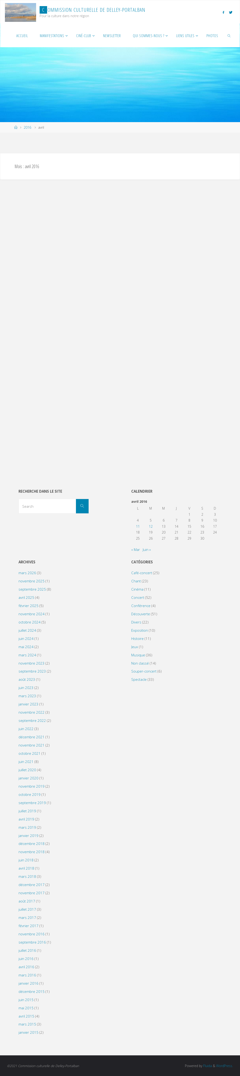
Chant (136, 581)
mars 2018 (27, 876)
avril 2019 (26, 819)
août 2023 (27, 679)
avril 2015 (26, 1016)
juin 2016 (26, 958)
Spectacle (139, 679)
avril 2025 (26, 597)
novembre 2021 (32, 745)
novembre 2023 (32, 663)
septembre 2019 (32, 802)
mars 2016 (27, 975)
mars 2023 (27, 695)
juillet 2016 (27, 950)
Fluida (207, 1066)
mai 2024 (26, 646)
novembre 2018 (32, 851)
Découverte (140, 614)
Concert (137, 597)
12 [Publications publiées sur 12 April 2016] (151, 526)
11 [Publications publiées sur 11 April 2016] (138, 526)
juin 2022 (26, 728)
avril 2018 (26, 868)
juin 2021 (26, 761)
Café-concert (141, 572)
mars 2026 (27, 572)
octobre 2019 (30, 794)
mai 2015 (26, 1008)
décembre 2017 (32, 884)
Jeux (134, 646)
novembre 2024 (32, 614)
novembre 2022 (32, 712)
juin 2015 (26, 999)
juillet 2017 (27, 909)
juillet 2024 (27, 630)
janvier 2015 (28, 1032)
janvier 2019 (28, 835)
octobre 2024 (30, 622)
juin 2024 (26, 638)
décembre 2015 (32, 991)
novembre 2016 (32, 934)
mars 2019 (27, 827)
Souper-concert (144, 671)
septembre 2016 (32, 942)
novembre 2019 (32, 786)
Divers (136, 622)
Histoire (137, 638)
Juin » (147, 549)
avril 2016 (26, 966)
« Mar (135, 549)
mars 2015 (27, 1024)
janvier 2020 (28, 778)
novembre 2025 (32, 581)
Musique (138, 655)
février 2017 (28, 925)
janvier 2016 (28, 983)
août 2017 (27, 901)
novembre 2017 (32, 892)
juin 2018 (26, 860)
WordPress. (224, 1066)
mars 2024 (27, 655)
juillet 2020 (27, 769)
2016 (27, 127)
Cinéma (137, 589)
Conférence (140, 605)
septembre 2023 (32, 671)
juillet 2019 (27, 811)
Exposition (139, 630)
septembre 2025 (32, 589)
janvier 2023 (28, 704)
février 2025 (28, 605)
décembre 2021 (32, 737)
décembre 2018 (32, 843)
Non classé (140, 663)
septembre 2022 (32, 720)
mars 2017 (27, 917)
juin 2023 (26, 687)
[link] (229, 35)
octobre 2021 (30, 753)
